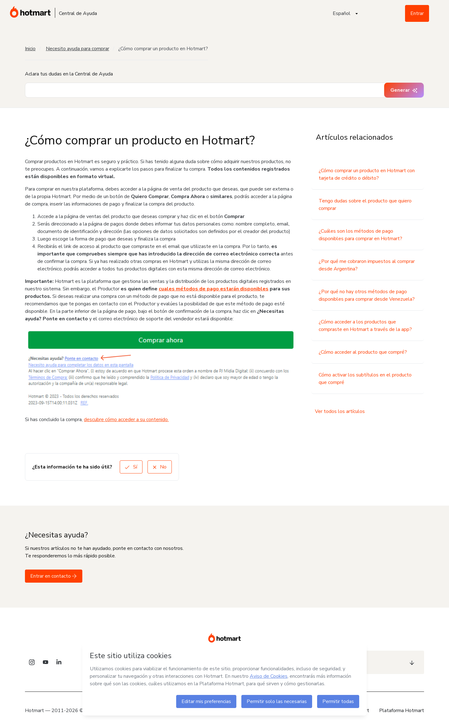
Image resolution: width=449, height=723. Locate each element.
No (160, 466)
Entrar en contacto (53, 576)
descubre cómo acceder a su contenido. (126, 419)
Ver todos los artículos (340, 411)
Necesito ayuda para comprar (77, 48)
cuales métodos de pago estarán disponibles (213, 288)
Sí (131, 466)
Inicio (30, 48)
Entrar (417, 13)
